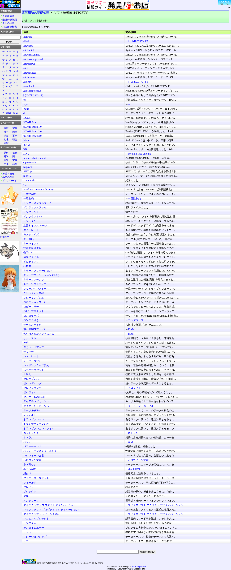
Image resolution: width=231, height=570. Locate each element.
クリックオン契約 (33, 293)
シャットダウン (32, 360)
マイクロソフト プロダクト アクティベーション (155, 505)
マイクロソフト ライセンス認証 (41, 514)
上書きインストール (35, 225)
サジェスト (29, 338)
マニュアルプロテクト (36, 518)
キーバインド (31, 243)
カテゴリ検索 (6, 118)
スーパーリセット (33, 369)
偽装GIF (28, 252)
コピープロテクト (33, 311)
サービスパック (32, 324)
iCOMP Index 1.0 (32, 126)
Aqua (26, 109)
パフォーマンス (32, 446)
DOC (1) (27, 117)
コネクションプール (35, 302)
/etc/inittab (28, 50)
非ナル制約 (29, 469)
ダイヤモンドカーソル (36, 406)
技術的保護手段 (32, 248)
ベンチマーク (31, 500)
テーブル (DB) (31, 410)
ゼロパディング (32, 383)
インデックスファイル (36, 207)
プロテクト (29, 491)
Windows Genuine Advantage (38, 189)
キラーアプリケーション (37, 270)
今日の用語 (8, 23)
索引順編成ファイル (35, 329)
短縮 (6, 143)
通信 (6, 128)
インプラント (31, 212)
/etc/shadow (29, 77)
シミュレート (31, 356)
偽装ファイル (31, 257)
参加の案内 (8, 177)
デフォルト (29, 415)
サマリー (28, 351)
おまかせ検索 (9, 26)
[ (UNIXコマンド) (138, 41)
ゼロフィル (134, 388)
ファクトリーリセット (36, 478)
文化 (6, 139)
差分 (26, 342)
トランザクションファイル (38, 428)
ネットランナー (32, 433)
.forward (27, 36)
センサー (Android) (34, 396)
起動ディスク (31, 261)
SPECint (27, 176)
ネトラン (133, 433)
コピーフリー (31, 306)
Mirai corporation (139, 567)
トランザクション (33, 419)
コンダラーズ (31, 315)
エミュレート (31, 230)
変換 (26, 496)
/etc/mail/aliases (31, 54)
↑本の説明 (4, 237)
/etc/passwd (29, 63)
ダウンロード (9, 180)
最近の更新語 (9, 19)
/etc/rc (26, 68)
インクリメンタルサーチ (37, 203)
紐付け (27, 473)
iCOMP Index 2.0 (32, 131)
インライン (29, 221)
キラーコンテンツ (33, 279)
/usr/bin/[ (28, 81)
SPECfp (27, 171)
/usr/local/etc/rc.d (32, 90)
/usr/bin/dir (29, 86)
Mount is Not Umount (139, 153)
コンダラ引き (31, 320)
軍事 (14, 135)
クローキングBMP (33, 297)
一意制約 (28, 198)
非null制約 (29, 464)
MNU (26, 153)
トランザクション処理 (36, 424)
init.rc (26, 140)
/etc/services (29, 72)
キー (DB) (28, 239)
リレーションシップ (35, 536)
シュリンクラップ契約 (36, 365)
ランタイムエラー (33, 527)
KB (25, 149)
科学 (6, 131)
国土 (14, 131)
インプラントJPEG (34, 216)
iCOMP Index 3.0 (32, 136)
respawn (27, 167)
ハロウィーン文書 (33, 455)
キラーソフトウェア (35, 284)
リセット (28, 532)
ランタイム (29, 523)
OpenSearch (29, 162)
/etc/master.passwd (33, 59)
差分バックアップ (33, 347)
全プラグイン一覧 (8, 147)
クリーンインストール (36, 288)
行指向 (27, 266)
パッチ (27, 442)
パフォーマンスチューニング (40, 451)
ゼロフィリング (32, 388)
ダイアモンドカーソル (36, 401)
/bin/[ (26, 41)
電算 (14, 128)
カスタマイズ (31, 234)
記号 (15, 113)
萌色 (14, 139)
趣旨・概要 (8, 173)
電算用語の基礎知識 (35, 12)
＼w (25, 104)
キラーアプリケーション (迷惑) (41, 275)
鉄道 (6, 135)
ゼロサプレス (31, 378)
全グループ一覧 (7, 123)
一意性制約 (29, 194)
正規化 (27, 374)
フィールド (29, 482)
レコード (28, 541)
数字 (8, 113)
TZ (25, 185)
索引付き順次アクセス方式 (38, 333)
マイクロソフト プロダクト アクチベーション (49, 505)
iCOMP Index (30, 122)
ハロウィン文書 (32, 460)
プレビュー (29, 487)
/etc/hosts (28, 45)
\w (24, 99)
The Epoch (29, 180)
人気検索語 (8, 16)
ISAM (26, 144)
